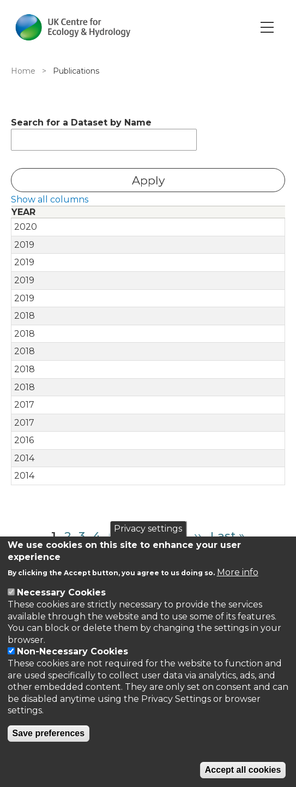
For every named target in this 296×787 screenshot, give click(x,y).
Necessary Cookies (61, 592)
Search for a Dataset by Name (81, 122)
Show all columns (49, 199)
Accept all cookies (243, 769)
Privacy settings (148, 528)
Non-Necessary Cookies (72, 651)
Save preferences (49, 733)
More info (237, 572)
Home (23, 71)
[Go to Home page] (73, 27)
